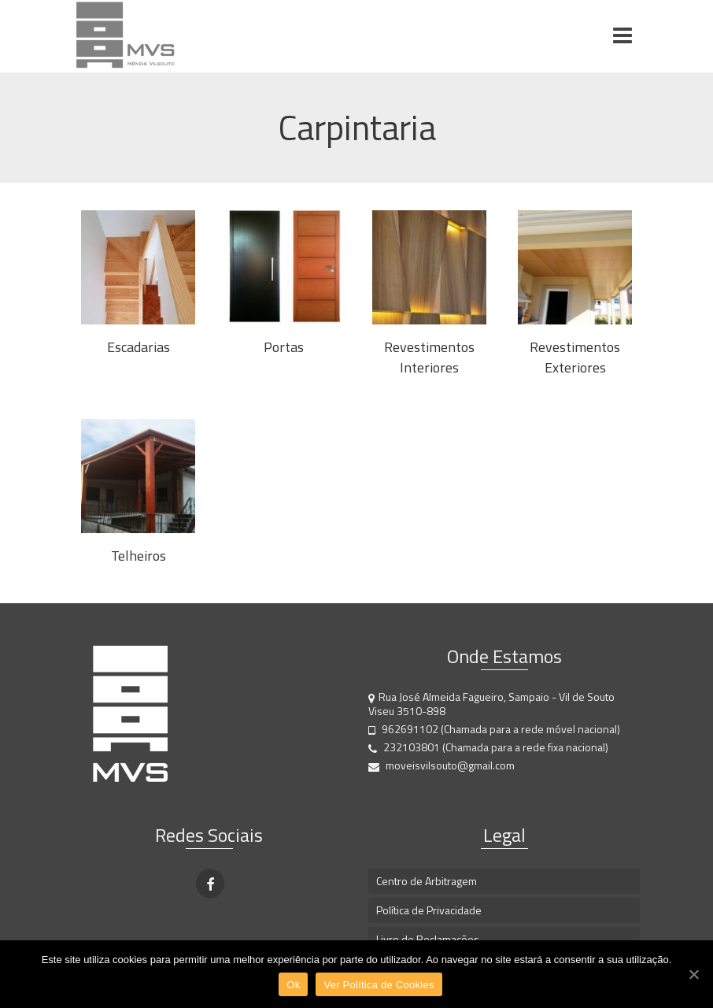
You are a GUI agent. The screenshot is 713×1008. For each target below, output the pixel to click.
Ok (293, 985)
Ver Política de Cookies (378, 985)
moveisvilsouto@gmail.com (441, 765)
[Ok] (693, 974)
